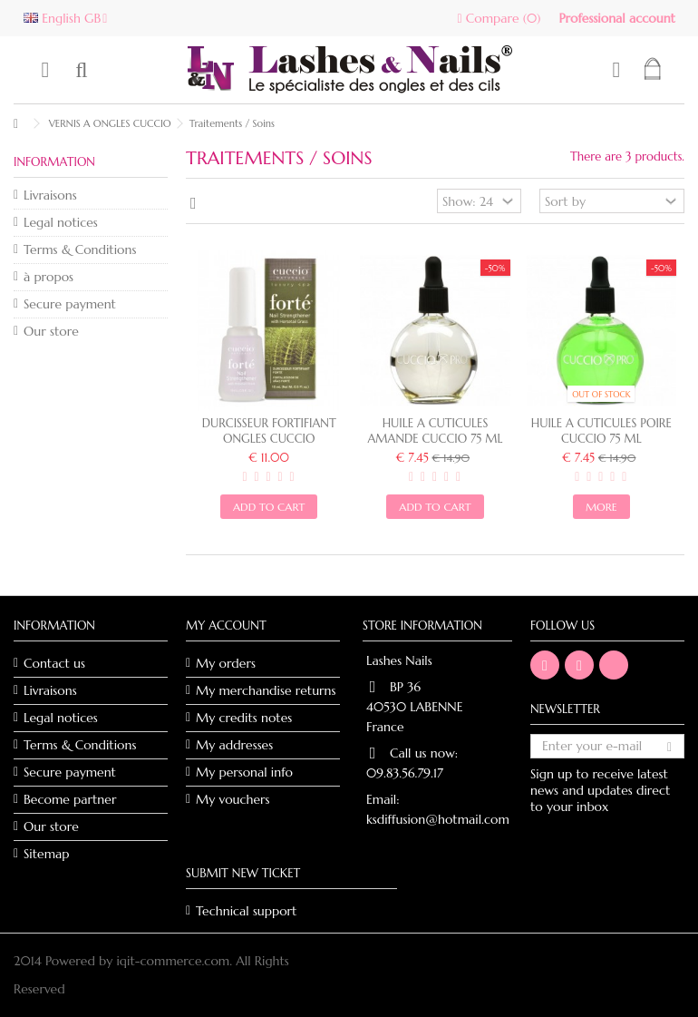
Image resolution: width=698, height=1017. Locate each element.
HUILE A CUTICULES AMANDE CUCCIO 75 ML (435, 431)
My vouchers (233, 799)
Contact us (54, 663)
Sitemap (47, 854)
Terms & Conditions (80, 249)
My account (226, 625)
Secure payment (70, 304)
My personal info (244, 772)
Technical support (246, 911)
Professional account (616, 18)
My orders (226, 663)
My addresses (234, 745)
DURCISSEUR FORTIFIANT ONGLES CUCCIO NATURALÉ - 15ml (269, 439)
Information (54, 162)
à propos (48, 277)
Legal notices (61, 222)
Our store (51, 331)
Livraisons (50, 195)
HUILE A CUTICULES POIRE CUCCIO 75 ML (601, 431)
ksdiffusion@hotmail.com (437, 819)
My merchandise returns (266, 690)
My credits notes (244, 717)
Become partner (70, 799)
